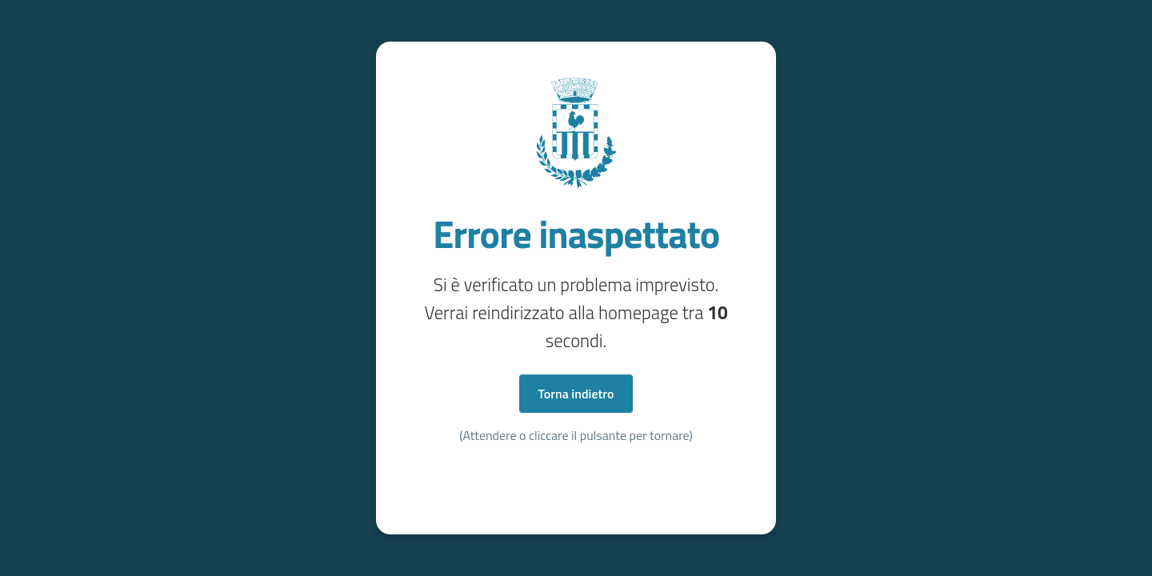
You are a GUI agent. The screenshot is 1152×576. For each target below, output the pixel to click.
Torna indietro (576, 393)
